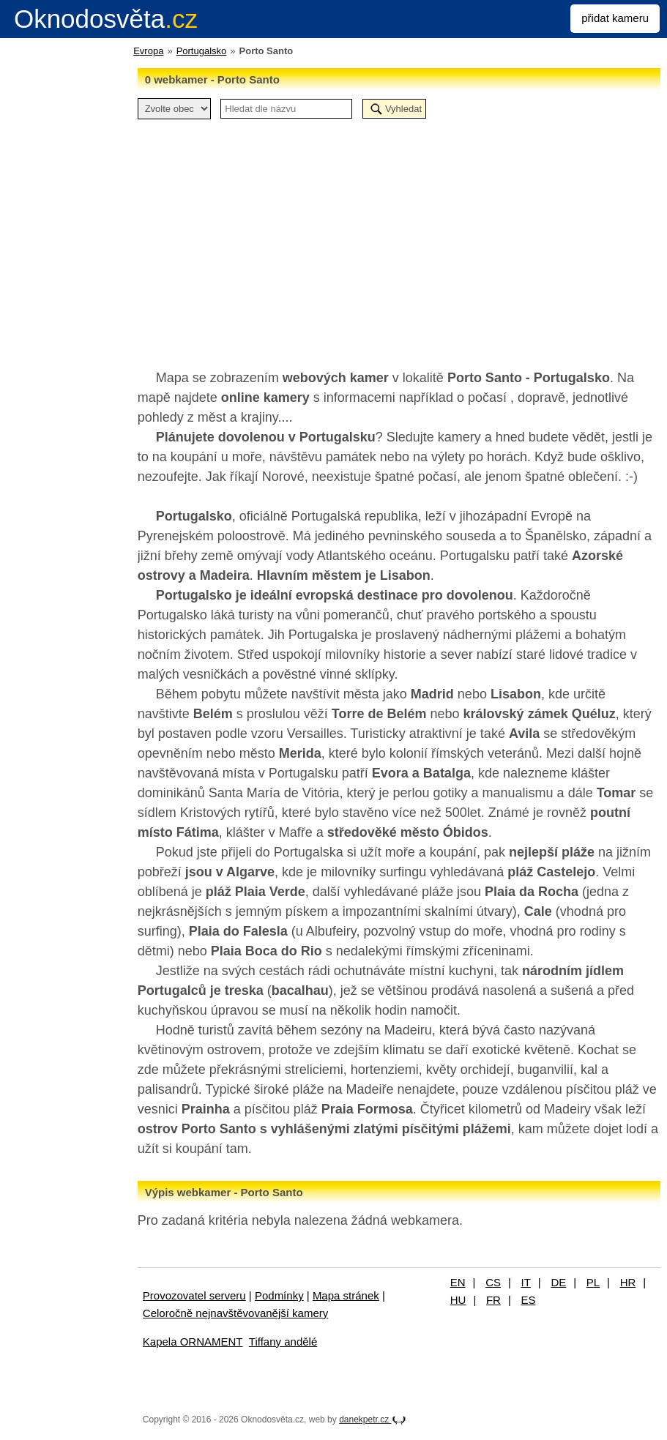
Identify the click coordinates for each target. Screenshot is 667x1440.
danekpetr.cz (372, 1419)
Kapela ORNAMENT (193, 1341)
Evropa (148, 50)
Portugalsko (201, 50)
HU (458, 1300)
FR (493, 1300)
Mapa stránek (346, 1295)
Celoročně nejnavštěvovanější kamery (235, 1313)
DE (558, 1282)
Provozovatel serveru (194, 1295)
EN (458, 1282)
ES (528, 1300)
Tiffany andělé (283, 1341)
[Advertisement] (399, 236)
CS (493, 1282)
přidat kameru (615, 18)
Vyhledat (403, 108)
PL (593, 1282)
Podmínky (279, 1295)
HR (628, 1282)
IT (526, 1282)
